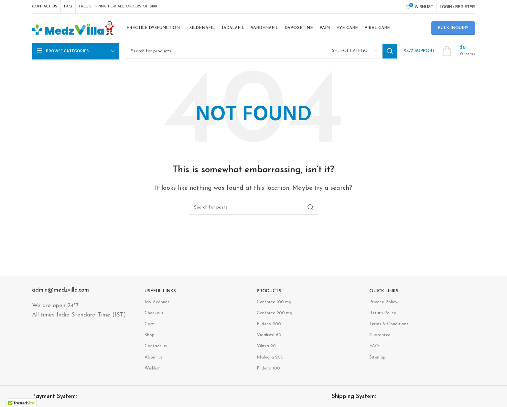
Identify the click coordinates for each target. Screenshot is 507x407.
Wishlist (152, 368)
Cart (149, 324)
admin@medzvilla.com (60, 290)
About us (154, 357)
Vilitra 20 (266, 346)
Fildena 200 (269, 324)
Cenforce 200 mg (274, 313)
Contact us (156, 346)
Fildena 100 (268, 368)
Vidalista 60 (269, 335)
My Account (157, 302)
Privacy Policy (383, 302)
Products (269, 291)
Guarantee (379, 335)
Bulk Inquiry (453, 28)
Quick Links (383, 291)
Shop (150, 335)
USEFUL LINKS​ (160, 291)
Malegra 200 (270, 357)
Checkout (154, 313)
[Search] (261, 51)
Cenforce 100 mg (274, 302)
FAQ (374, 346)
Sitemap (377, 357)
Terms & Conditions (388, 324)
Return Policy (382, 313)
